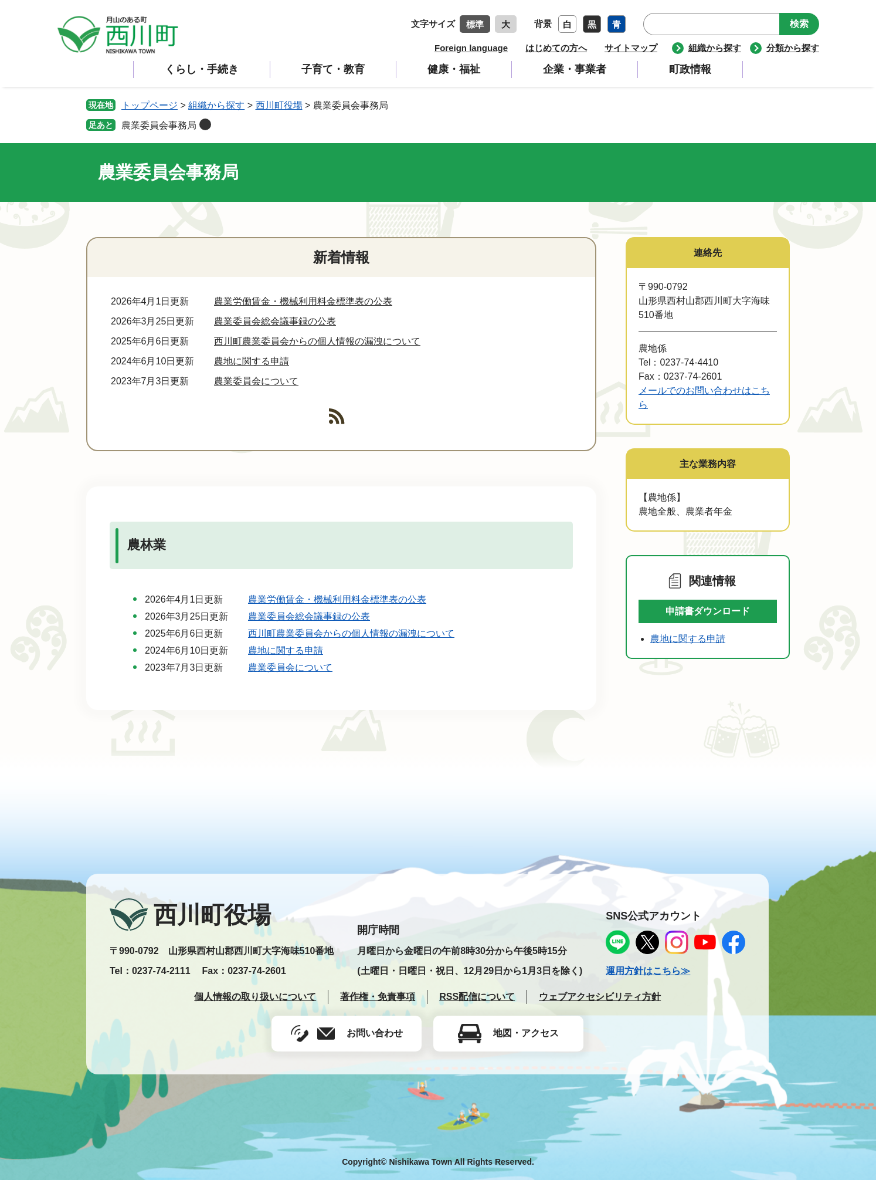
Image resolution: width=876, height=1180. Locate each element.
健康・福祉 (453, 69)
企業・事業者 (574, 69)
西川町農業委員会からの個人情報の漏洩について (317, 341)
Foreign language (471, 48)
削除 (205, 124)
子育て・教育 (333, 69)
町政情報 (690, 69)
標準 (475, 24)
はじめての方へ (556, 48)
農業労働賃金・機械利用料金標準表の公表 (303, 301)
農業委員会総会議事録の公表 (275, 321)
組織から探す (714, 48)
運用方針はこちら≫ (648, 971)
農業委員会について (256, 381)
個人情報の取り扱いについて (255, 997)
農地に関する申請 (251, 361)
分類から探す (792, 48)
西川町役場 (279, 105)
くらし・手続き (202, 69)
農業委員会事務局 (158, 125)
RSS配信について (477, 997)
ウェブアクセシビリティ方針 (600, 997)
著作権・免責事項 (377, 997)
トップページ (149, 105)
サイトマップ (631, 48)
